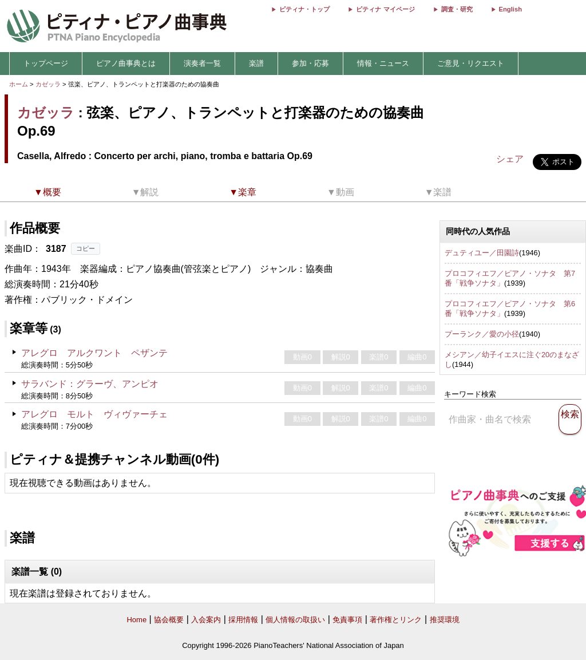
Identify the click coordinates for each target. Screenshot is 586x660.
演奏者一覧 (202, 63)
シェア (510, 159)
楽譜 (256, 63)
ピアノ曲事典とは (126, 63)
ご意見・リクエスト (470, 63)
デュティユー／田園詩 (482, 252)
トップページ (45, 63)
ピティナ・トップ (304, 9)
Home (136, 619)
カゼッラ (48, 84)
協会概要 (169, 619)
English (510, 9)
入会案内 (206, 619)
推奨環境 (445, 619)
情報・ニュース (383, 63)
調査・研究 (457, 9)
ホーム (18, 84)
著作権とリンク (396, 619)
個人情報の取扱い (295, 619)
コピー (85, 248)
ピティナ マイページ (385, 9)
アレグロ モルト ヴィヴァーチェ (94, 414)
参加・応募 (310, 63)
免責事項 (347, 619)
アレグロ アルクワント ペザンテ (94, 353)
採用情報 (243, 619)
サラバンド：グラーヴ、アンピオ (90, 384)
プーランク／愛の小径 (482, 334)
